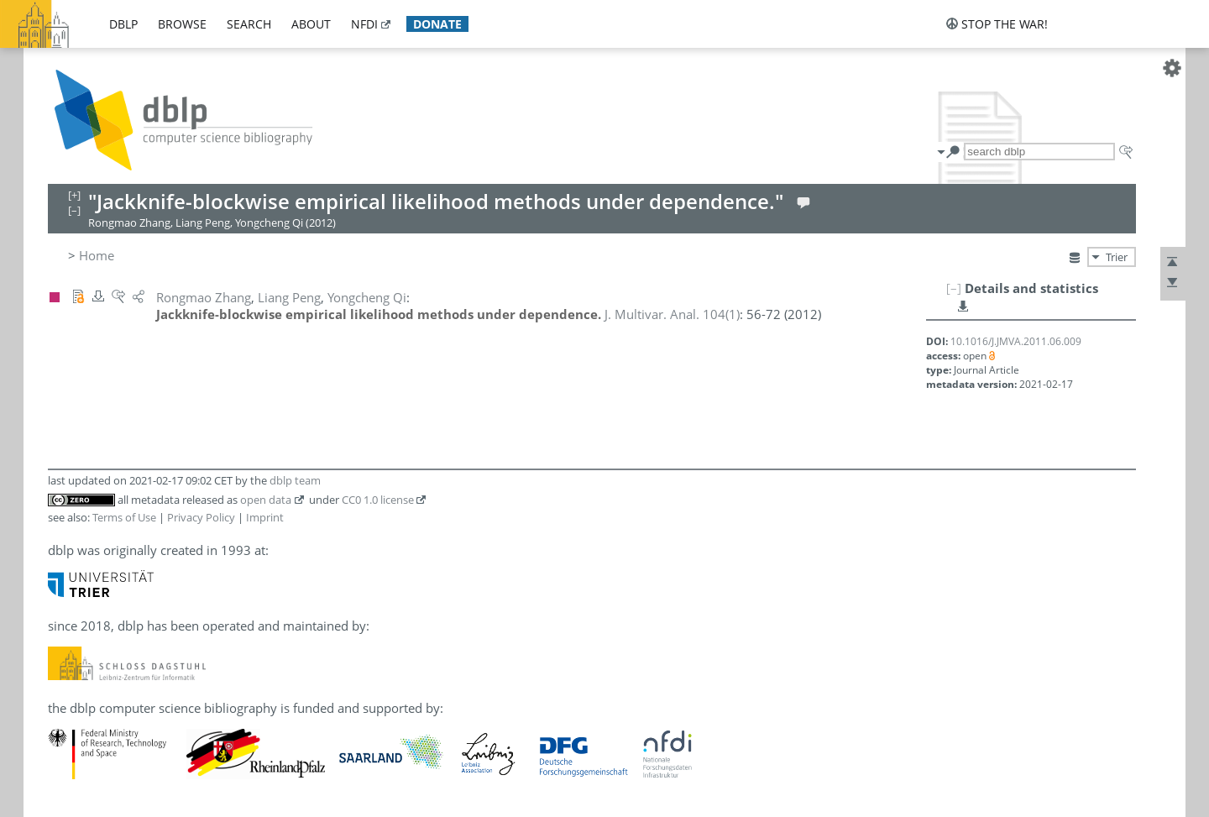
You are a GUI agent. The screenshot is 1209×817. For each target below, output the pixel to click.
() (672, 314)
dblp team (295, 480)
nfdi (364, 24)
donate (437, 24)
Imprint (265, 517)
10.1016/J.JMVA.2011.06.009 (1015, 341)
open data (265, 499)
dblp (123, 24)
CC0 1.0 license (378, 499)
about (311, 24)
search (249, 24)
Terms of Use (124, 517)
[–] (953, 288)
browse (182, 24)
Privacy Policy (201, 517)
